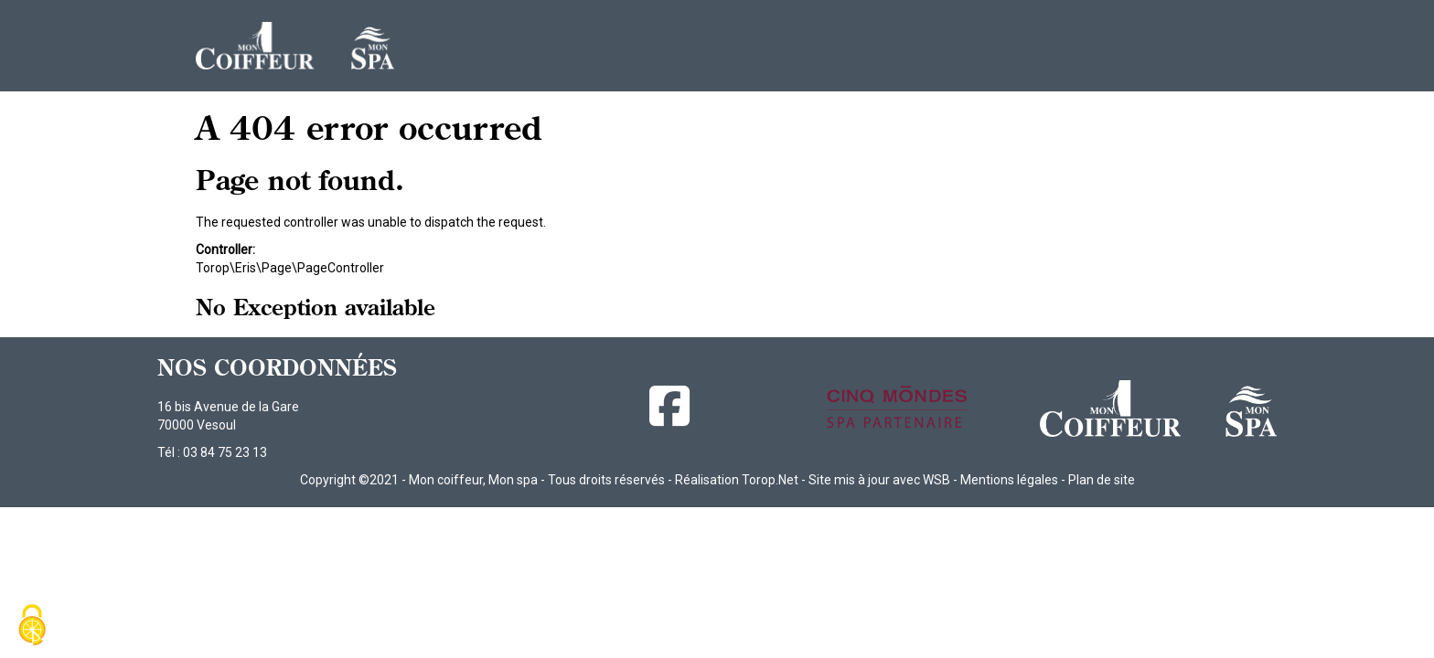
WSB (936, 479)
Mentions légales (1009, 479)
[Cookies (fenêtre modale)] (32, 626)
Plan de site (1101, 479)
